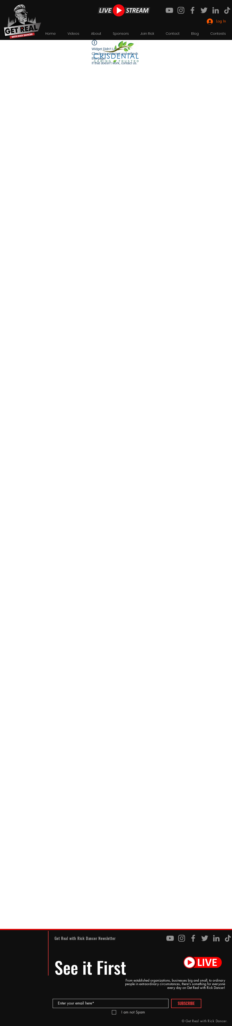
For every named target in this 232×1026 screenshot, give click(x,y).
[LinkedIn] (215, 10)
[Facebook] (192, 10)
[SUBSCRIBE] (186, 1003)
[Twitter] (204, 10)
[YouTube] (169, 10)
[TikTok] (227, 10)
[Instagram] (181, 10)
